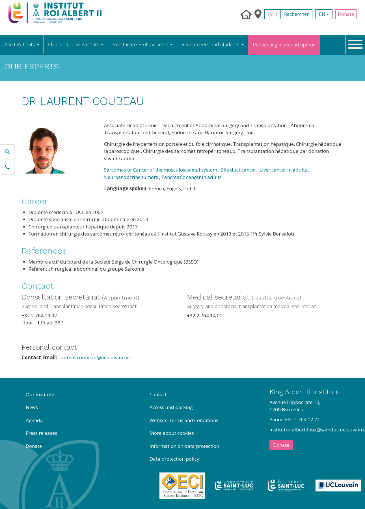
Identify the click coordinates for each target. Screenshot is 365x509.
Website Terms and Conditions (184, 420)
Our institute (40, 394)
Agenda (34, 420)
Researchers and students (212, 44)
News (32, 407)
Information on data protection (184, 446)
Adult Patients (21, 44)
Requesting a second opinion (284, 45)
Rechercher (296, 14)
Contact (158, 394)
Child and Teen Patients (75, 44)
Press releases (41, 433)
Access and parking (171, 407)
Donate (346, 14)
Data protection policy (174, 458)
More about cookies (172, 433)
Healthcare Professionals (142, 44)
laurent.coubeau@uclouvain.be (94, 357)
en (324, 14)
